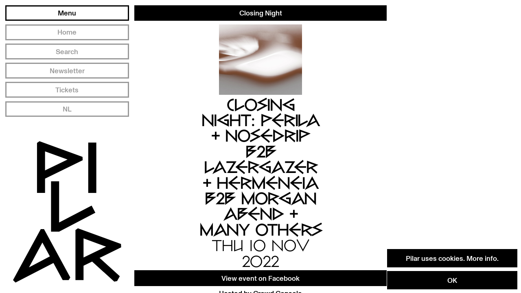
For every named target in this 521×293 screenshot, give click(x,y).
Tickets (67, 89)
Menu (67, 12)
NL (67, 109)
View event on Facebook (260, 278)
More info (481, 258)
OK (452, 280)
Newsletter (67, 70)
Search (67, 51)
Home (67, 32)
